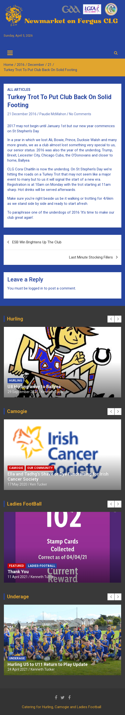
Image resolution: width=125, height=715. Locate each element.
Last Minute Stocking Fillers (91, 257)
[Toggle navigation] (10, 53)
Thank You (18, 571)
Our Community (40, 468)
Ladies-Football (41, 566)
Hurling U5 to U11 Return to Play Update (48, 664)
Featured (16, 566)
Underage (17, 658)
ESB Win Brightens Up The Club (37, 242)
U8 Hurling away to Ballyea (34, 386)
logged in (36, 288)
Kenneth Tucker (53, 392)
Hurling (15, 380)
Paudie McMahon (52, 114)
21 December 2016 (21, 114)
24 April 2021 (18, 669)
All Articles (18, 90)
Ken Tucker (38, 484)
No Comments (80, 114)
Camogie (16, 468)
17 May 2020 (17, 484)
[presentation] (110, 319)
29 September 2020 (23, 392)
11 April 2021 (18, 577)
